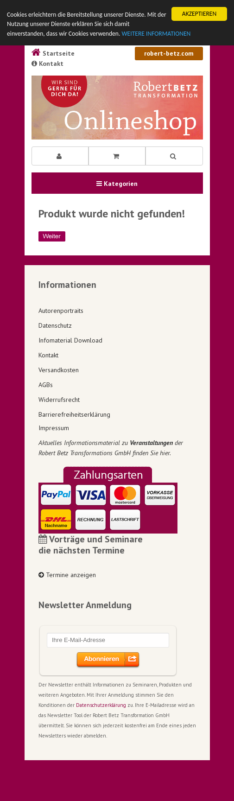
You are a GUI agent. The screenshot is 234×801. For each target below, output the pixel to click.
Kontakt (47, 63)
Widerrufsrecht (59, 399)
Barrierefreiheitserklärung (74, 414)
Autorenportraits (60, 310)
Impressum (53, 428)
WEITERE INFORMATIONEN (155, 34)
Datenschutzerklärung (101, 705)
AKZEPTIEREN (199, 14)
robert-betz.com (169, 53)
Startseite (53, 53)
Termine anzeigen (67, 575)
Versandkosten (58, 370)
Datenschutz (55, 325)
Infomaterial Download (70, 340)
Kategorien (117, 183)
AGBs (45, 385)
